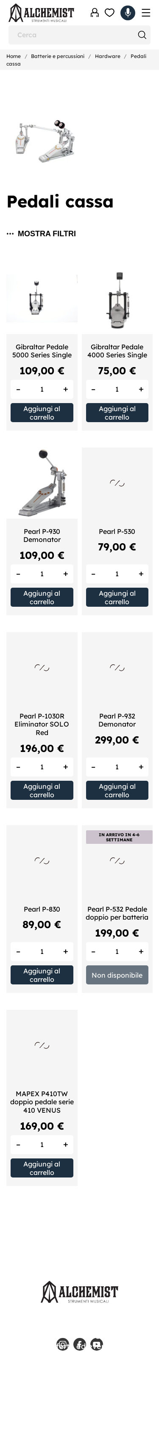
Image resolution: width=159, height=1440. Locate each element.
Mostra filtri (41, 233)
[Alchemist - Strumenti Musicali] (41, 12)
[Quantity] (42, 389)
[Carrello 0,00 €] (127, 13)
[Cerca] (79, 34)
